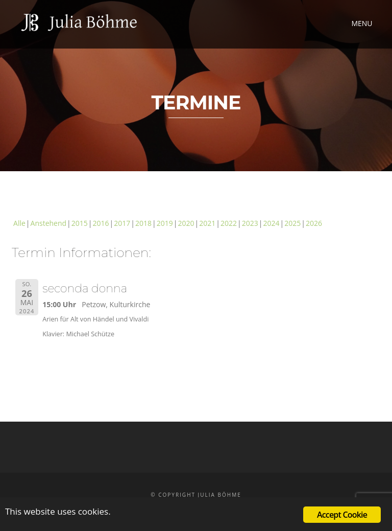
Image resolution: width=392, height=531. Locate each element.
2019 (165, 223)
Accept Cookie (342, 514)
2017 (122, 223)
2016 (101, 223)
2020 (186, 223)
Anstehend (49, 223)
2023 (250, 223)
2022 (228, 223)
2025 (292, 223)
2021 (207, 223)
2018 (143, 223)
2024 (271, 223)
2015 (79, 223)
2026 (314, 223)
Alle (19, 223)
